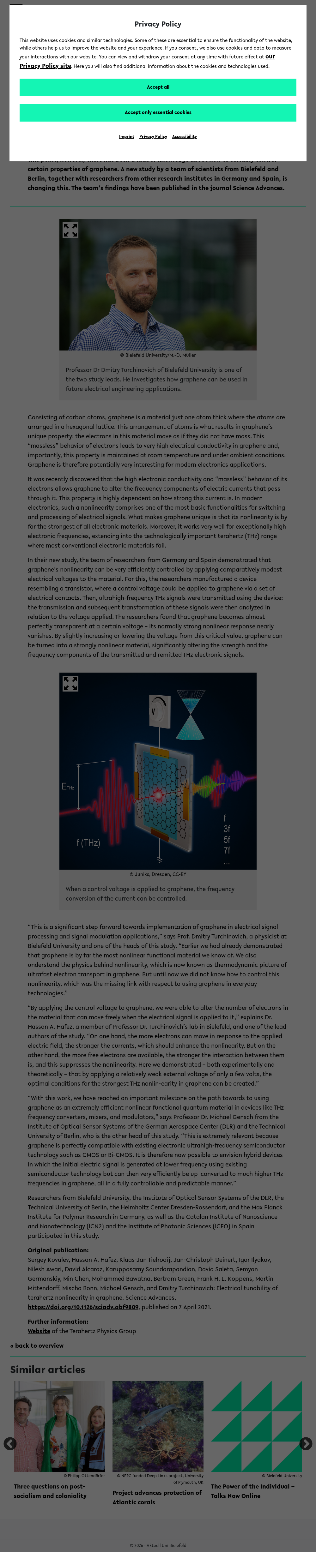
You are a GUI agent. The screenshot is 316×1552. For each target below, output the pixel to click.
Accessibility (184, 137)
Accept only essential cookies (158, 112)
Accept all (158, 87)
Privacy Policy (153, 137)
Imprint (126, 137)
